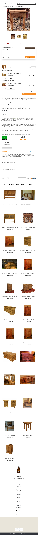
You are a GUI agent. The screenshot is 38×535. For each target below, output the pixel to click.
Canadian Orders (18, 490)
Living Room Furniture (13, 6)
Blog (18, 496)
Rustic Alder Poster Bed (10, 435)
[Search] (25, 3)
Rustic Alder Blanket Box (10, 366)
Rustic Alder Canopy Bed (10, 389)
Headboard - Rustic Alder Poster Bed (27, 204)
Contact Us (19, 486)
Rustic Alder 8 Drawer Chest (10, 342)
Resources (18, 501)
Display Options (14, 178)
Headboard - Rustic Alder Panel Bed (9, 204)
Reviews (19, 502)
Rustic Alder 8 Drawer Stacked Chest (27, 342)
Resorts (19, 491)
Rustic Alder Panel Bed (28, 412)
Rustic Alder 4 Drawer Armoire (27, 273)
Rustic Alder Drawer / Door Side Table (15, 73)
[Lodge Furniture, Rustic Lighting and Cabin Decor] (8, 4)
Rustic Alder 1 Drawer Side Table (28, 227)
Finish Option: (5, 52)
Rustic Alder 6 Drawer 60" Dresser (14, 83)
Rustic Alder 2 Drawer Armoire (9, 250)
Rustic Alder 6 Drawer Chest (28, 319)
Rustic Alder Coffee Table (28, 389)
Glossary (18, 497)
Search (35, 3)
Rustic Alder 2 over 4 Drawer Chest (27, 250)
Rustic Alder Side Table (28, 435)
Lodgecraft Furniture (18, 533)
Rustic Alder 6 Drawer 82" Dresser (10, 319)
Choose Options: (4, 80)
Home (2, 6)
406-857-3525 (18, 476)
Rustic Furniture (6, 6)
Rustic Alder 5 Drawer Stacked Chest (9, 296)
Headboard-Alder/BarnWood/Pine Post (10, 227)
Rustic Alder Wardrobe (9, 458)
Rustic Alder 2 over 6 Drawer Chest (9, 273)
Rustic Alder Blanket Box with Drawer (28, 366)
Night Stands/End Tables (20, 6)
